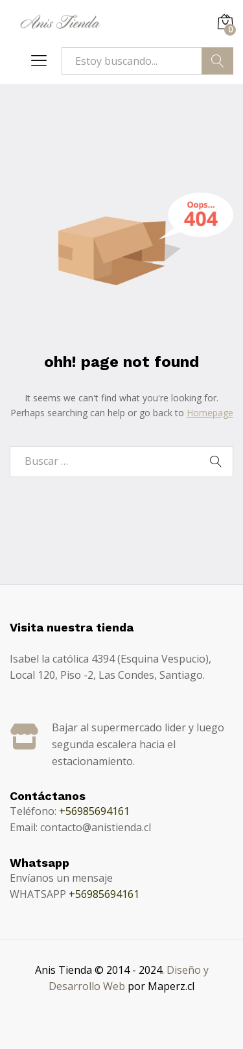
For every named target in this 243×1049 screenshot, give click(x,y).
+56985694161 (94, 811)
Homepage (210, 413)
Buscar (217, 61)
